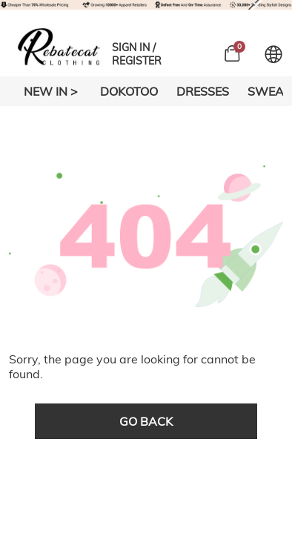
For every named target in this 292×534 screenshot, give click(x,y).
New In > (51, 91)
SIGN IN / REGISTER (137, 54)
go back (146, 421)
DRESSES (202, 91)
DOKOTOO (129, 91)
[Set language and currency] (273, 54)
